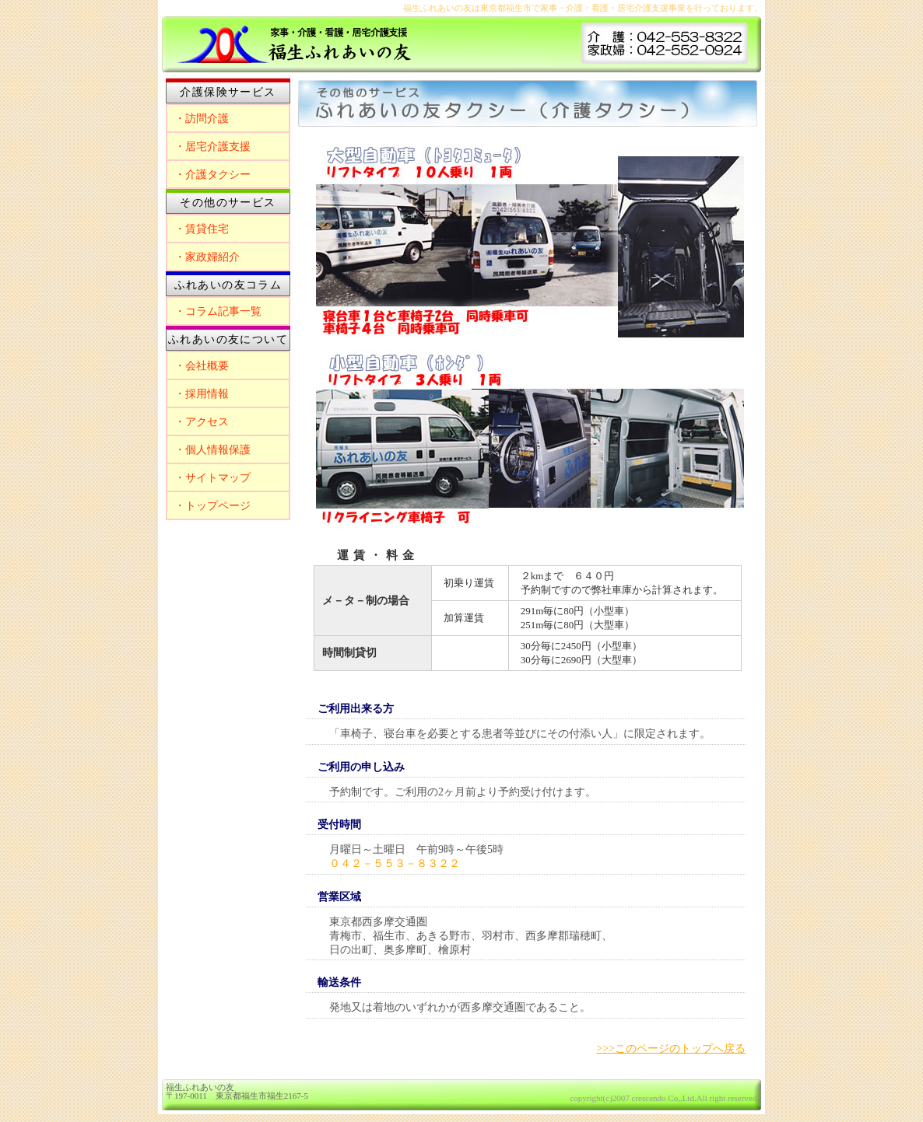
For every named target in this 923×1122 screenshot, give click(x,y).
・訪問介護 (201, 118)
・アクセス (201, 422)
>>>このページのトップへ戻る (671, 1048)
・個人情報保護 (212, 450)
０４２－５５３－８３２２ (394, 863)
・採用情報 (201, 394)
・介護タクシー (212, 174)
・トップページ (212, 506)
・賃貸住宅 (201, 229)
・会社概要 (201, 366)
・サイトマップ (212, 478)
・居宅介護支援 (212, 146)
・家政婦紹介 (207, 257)
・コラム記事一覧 (217, 311)
